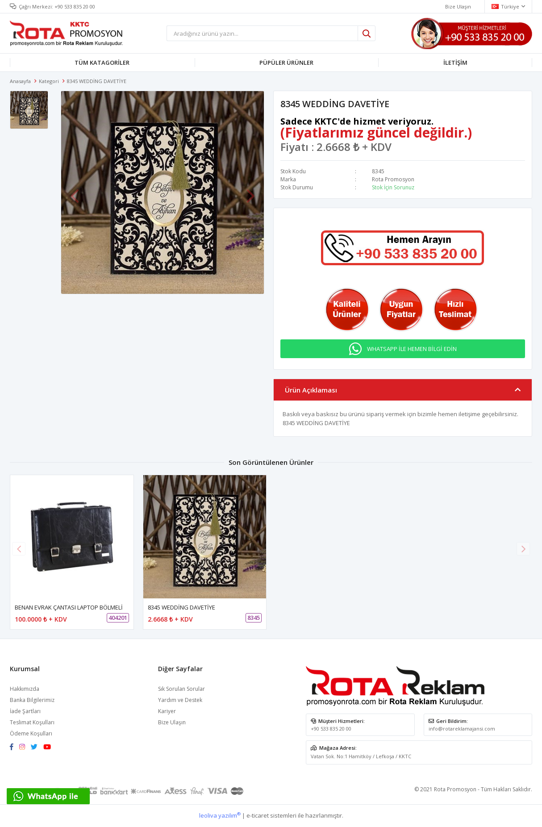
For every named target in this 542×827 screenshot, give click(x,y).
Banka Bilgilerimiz (32, 700)
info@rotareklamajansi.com (462, 728)
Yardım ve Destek (180, 700)
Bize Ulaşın (172, 722)
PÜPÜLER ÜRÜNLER (286, 62)
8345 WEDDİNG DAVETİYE (181, 607)
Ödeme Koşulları (31, 733)
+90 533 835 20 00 (74, 6)
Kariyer (167, 711)
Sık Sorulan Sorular (181, 689)
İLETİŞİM (455, 62)
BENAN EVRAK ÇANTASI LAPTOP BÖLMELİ (69, 607)
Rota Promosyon (393, 179)
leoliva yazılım (220, 815)
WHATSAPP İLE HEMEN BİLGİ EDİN (412, 349)
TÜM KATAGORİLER (102, 62)
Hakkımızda (24, 689)
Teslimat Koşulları (32, 722)
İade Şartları (25, 711)
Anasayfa (20, 81)
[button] (523, 549)
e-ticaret (257, 815)
